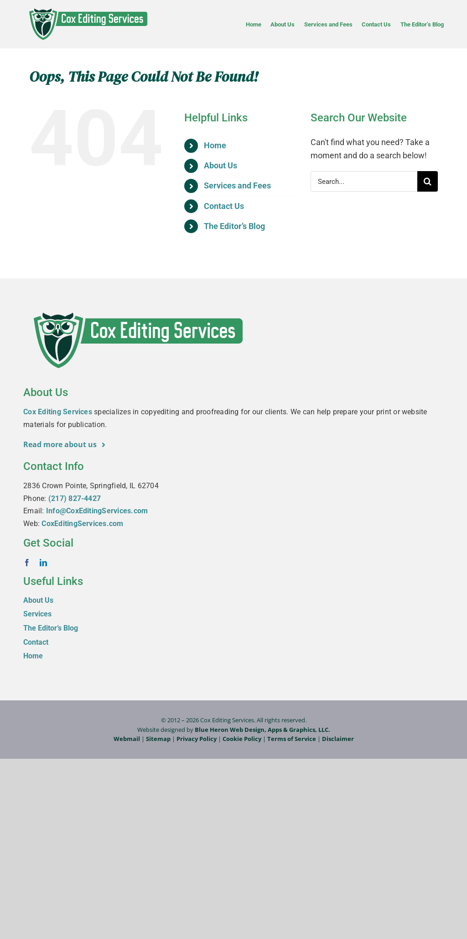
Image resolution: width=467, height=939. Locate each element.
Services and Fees (237, 185)
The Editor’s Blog (234, 226)
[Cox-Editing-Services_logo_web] (87, 8)
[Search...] (364, 181)
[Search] (427, 181)
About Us (220, 165)
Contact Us (224, 206)
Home (215, 145)
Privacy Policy (196, 739)
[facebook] (27, 562)
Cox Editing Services (57, 411)
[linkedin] (43, 562)
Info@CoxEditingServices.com (97, 510)
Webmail (127, 739)
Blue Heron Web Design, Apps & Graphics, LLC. (262, 729)
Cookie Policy (242, 739)
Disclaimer (338, 739)
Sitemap (158, 739)
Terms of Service (291, 739)
